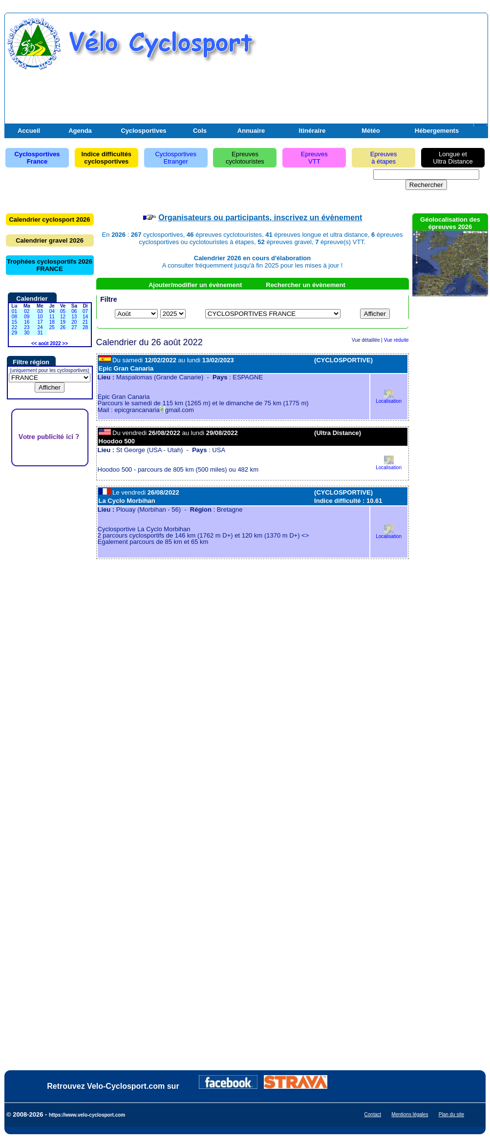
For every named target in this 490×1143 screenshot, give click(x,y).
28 (85, 327)
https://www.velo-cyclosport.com (87, 1115)
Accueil (29, 130)
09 (26, 316)
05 (62, 311)
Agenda (80, 130)
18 (52, 322)
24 (40, 327)
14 (85, 316)
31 (40, 332)
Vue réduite (396, 340)
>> (65, 343)
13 (74, 316)
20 (74, 322)
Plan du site (451, 1114)
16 (26, 322)
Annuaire (251, 130)
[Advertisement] (371, 75)
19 (62, 322)
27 (74, 327)
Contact (372, 1114)
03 (40, 311)
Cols (200, 130)
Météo (371, 130)
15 (14, 322)
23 (26, 327)
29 (14, 332)
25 (52, 327)
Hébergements (437, 130)
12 (62, 316)
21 (85, 322)
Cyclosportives (143, 130)
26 (62, 327)
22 (14, 327)
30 (26, 332)
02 (26, 311)
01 (14, 311)
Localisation (389, 399)
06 (74, 311)
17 (40, 322)
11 (52, 316)
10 (40, 316)
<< (34, 343)
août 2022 (49, 343)
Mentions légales (409, 1114)
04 (52, 311)
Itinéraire (312, 130)
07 (85, 311)
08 (14, 316)
